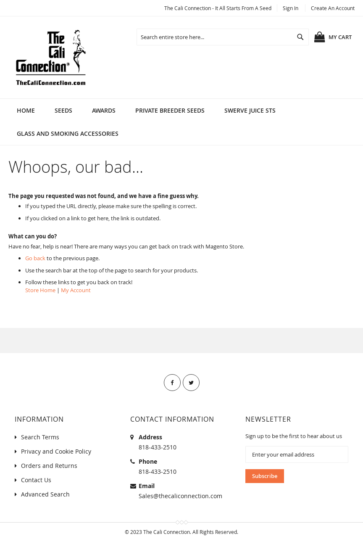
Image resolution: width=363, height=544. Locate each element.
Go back (35, 258)
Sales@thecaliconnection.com (180, 496)
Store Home (40, 290)
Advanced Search (45, 494)
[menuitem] (63, 110)
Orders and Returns (49, 466)
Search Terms (40, 437)
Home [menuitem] (26, 110)
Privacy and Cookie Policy (56, 451)
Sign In (290, 8)
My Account (76, 290)
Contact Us (36, 480)
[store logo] (50, 57)
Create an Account (333, 8)
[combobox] (223, 37)
